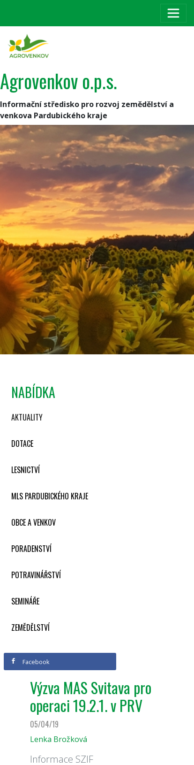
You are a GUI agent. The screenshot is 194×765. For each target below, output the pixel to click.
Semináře (25, 601)
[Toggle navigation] (173, 13)
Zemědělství (30, 627)
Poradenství (31, 548)
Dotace (22, 443)
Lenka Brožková (58, 739)
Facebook (30, 662)
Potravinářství (36, 575)
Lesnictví (25, 469)
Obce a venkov (33, 522)
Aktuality (27, 417)
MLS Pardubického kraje (49, 496)
